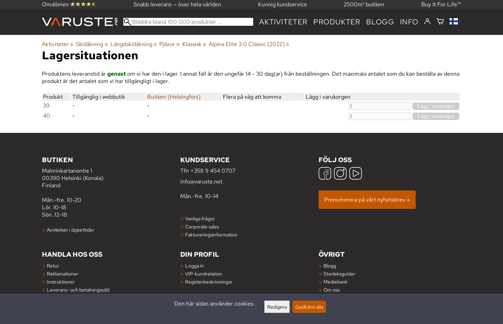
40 (46, 115)
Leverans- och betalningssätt (78, 289)
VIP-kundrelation (203, 273)
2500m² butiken (364, 4)
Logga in (194, 265)
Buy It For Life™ (441, 4)
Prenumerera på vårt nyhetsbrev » (367, 199)
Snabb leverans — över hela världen (177, 4)
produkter (336, 22)
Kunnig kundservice (282, 4)
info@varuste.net (201, 181)
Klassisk (194, 44)
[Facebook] (325, 174)
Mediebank (335, 281)
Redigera (277, 306)
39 (46, 105)
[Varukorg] (440, 21)
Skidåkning (92, 44)
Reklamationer (62, 273)
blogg (380, 22)
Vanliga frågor (200, 218)
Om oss (331, 289)
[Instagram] (340, 174)
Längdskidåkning (133, 44)
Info (409, 22)
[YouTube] (355, 174)
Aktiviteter (283, 22)
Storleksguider (339, 273)
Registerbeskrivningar (208, 281)
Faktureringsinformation (211, 234)
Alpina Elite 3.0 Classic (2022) (249, 44)
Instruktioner (61, 281)
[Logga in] (427, 21)
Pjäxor (169, 44)
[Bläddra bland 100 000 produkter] (188, 21)
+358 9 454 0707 (212, 170)
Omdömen (69, 4)
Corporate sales (202, 226)
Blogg (329, 265)
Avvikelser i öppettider (70, 229)
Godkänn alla (309, 306)
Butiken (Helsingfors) (174, 96)
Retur (53, 265)
